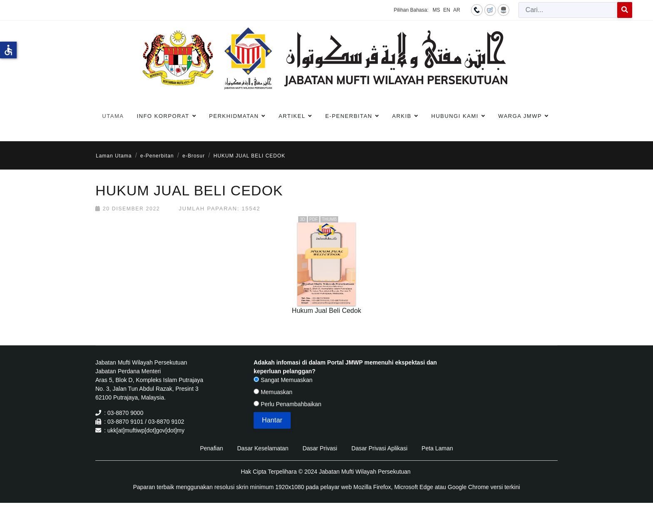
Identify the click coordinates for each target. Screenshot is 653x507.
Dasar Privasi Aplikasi (379, 448)
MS (436, 10)
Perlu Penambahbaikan (287, 404)
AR (456, 10)
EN (446, 10)
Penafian (211, 448)
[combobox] (568, 10)
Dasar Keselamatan (262, 448)
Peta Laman (437, 448)
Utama (113, 116)
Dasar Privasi (319, 448)
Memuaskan (273, 392)
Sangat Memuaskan (283, 380)
